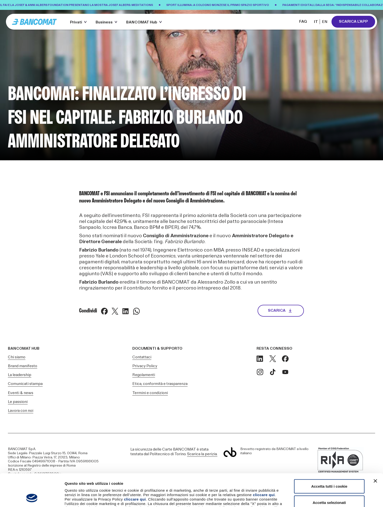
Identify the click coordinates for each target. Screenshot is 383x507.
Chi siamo (16, 357)
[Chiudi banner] (375, 450)
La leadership (19, 375)
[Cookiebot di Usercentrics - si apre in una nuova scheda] (31, 497)
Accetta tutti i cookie (329, 455)
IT (316, 21)
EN (325, 21)
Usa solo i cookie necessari (329, 488)
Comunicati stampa (25, 383)
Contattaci (141, 357)
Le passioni (18, 401)
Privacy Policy (144, 366)
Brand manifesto (22, 366)
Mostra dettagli (259, 497)
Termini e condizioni (150, 393)
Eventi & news (20, 393)
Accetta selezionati (329, 472)
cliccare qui (264, 464)
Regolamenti (143, 375)
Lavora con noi (20, 410)
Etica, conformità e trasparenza (160, 383)
